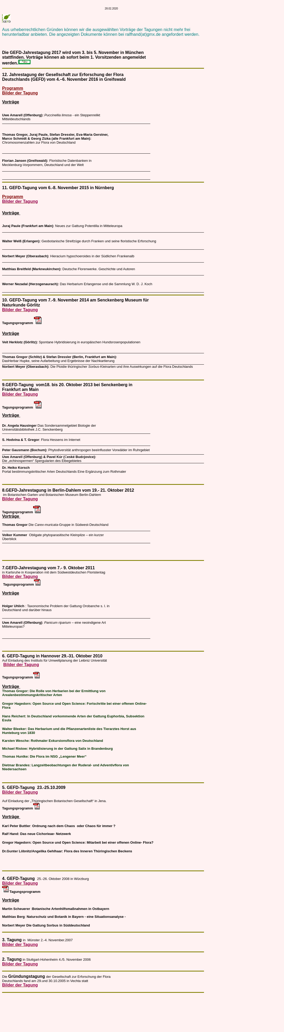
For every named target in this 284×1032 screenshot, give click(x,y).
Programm (12, 88)
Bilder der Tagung (20, 93)
